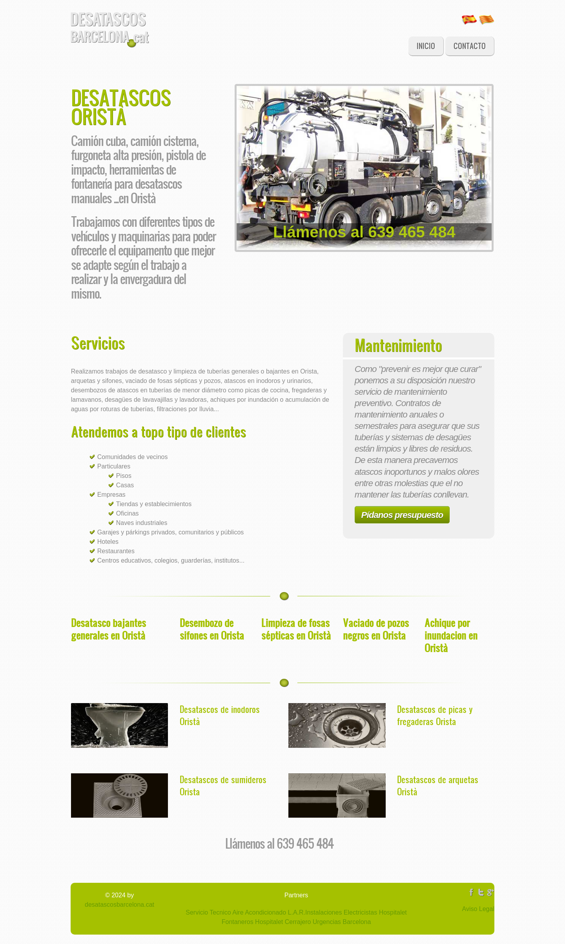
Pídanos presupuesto (402, 515)
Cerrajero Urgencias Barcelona (327, 921)
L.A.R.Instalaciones (314, 912)
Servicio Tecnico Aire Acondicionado (236, 912)
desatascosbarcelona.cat (119, 904)
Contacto (470, 46)
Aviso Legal (478, 909)
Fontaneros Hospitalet (252, 921)
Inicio (426, 46)
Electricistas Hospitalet (374, 912)
